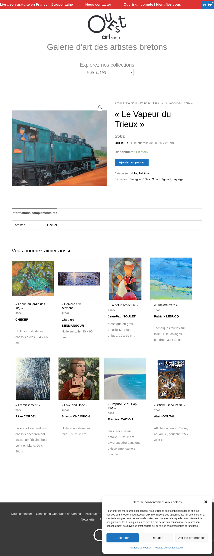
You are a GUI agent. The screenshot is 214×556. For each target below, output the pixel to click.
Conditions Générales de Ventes (58, 514)
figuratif (166, 179)
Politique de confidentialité (168, 547)
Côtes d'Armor (151, 179)
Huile (156, 103)
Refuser (157, 538)
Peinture (145, 103)
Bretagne (135, 179)
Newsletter (88, 520)
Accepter (122, 538)
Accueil (119, 103)
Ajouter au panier (131, 162)
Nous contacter (21, 514)
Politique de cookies (140, 547)
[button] (206, 502)
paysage (178, 179)
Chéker (52, 225)
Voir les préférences (191, 538)
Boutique (132, 103)
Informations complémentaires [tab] (34, 213)
